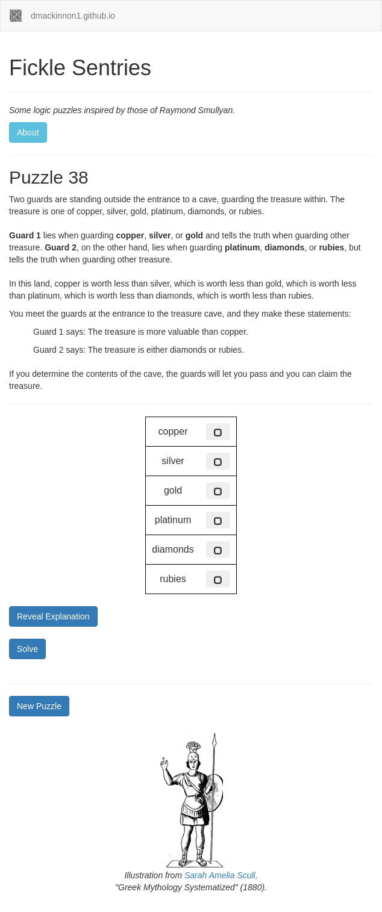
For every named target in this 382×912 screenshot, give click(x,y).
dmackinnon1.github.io (73, 15)
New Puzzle (39, 706)
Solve (27, 649)
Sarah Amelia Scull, (221, 875)
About (28, 132)
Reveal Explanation (53, 616)
